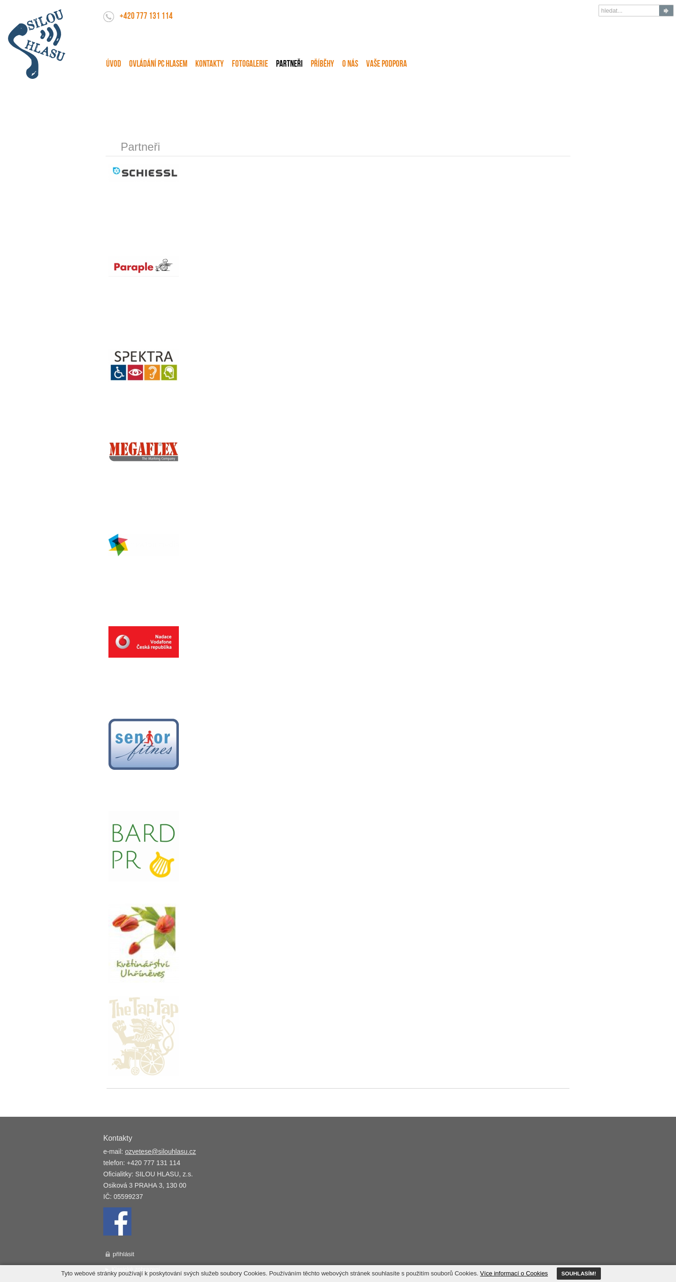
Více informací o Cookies (514, 1273)
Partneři (289, 64)
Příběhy (322, 64)
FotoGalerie (250, 64)
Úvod (113, 64)
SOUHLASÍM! (578, 1273)
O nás (350, 64)
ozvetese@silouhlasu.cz (160, 1151)
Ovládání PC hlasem (158, 64)
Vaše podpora (386, 64)
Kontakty (209, 64)
